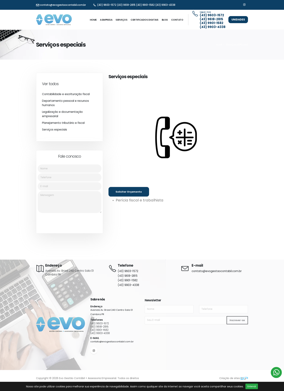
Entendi (251, 386)
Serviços (121, 20)
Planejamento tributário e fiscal (63, 124)
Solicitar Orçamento (129, 196)
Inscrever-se (237, 320)
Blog (165, 20)
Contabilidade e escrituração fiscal (66, 95)
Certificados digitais (144, 20)
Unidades (238, 19)
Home (93, 20)
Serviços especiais (54, 131)
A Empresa (106, 20)
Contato (177, 20)
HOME (219, 44)
